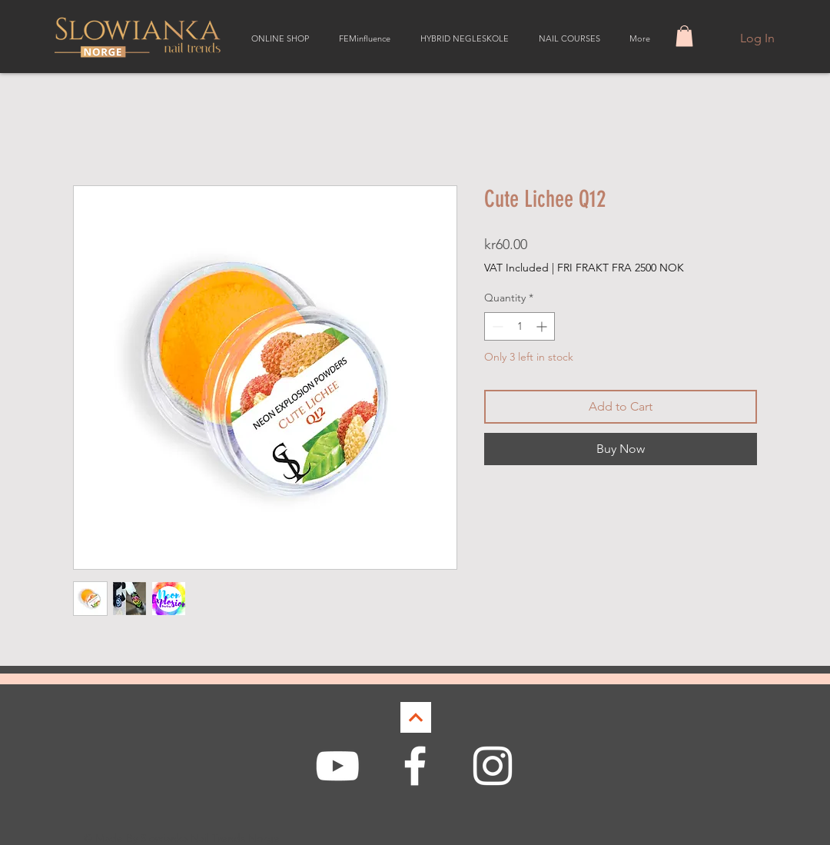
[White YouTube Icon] (337, 766)
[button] (684, 35)
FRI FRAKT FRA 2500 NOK (620, 267)
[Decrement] (496, 326)
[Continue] (415, 717)
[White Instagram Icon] (492, 766)
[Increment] (543, 326)
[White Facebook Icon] (415, 766)
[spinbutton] (519, 326)
